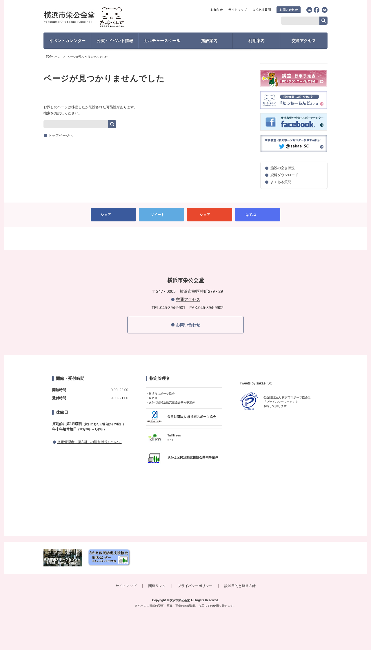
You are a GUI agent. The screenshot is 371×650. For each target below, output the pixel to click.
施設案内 (209, 40)
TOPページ (53, 56)
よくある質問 (261, 9)
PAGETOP (185, 238)
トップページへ (60, 135)
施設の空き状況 (282, 168)
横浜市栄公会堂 (94, 18)
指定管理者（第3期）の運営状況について (89, 442)
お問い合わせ (288, 9)
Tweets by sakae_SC (256, 383)
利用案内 (256, 40)
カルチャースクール (162, 40)
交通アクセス (304, 40)
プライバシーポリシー (195, 586)
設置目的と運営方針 (240, 586)
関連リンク (157, 586)
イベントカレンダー (67, 40)
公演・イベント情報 (115, 40)
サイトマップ (237, 9)
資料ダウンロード (284, 175)
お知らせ (216, 9)
